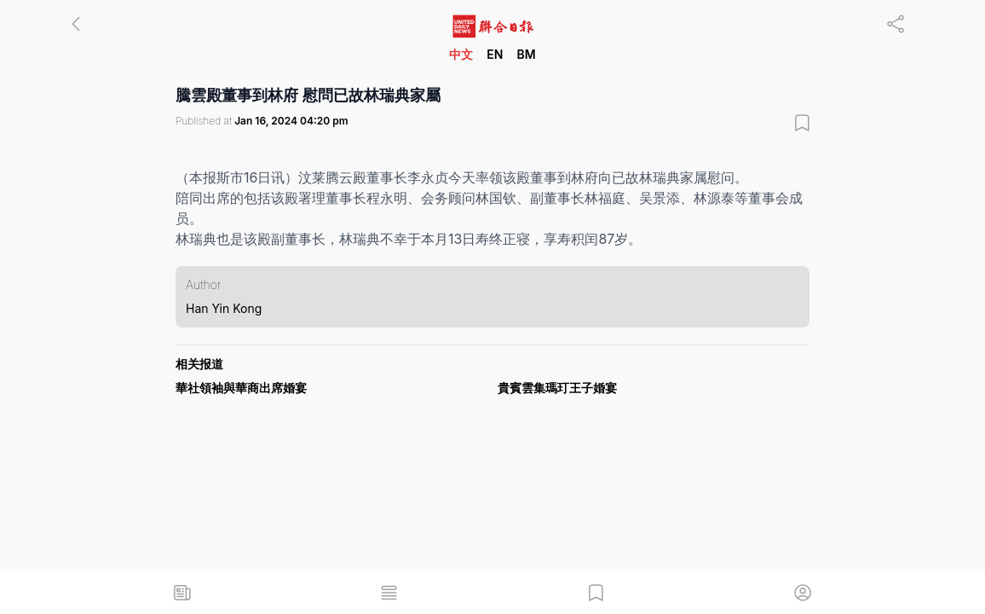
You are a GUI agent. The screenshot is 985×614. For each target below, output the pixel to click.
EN (495, 54)
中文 (461, 54)
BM (525, 54)
